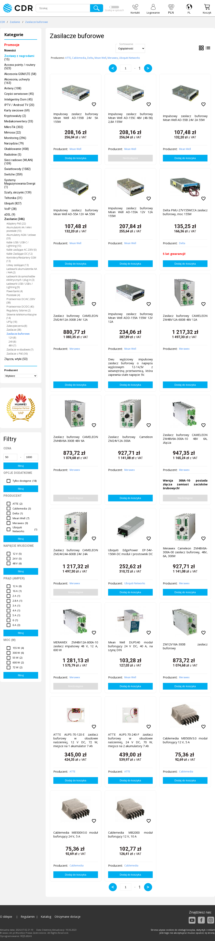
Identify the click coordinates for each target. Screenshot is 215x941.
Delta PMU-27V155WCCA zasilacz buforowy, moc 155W (185, 212)
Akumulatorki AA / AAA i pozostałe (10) (19, 229)
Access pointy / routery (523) (19, 66)
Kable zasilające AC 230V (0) (21, 249)
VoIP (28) (10, 209)
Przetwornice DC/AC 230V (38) (20, 300)
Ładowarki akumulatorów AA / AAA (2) (21, 270)
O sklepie (6, 917)
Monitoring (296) (15, 138)
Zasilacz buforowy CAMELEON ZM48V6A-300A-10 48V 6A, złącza (185, 438)
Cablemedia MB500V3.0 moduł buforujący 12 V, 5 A (185, 740)
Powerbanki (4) (14, 291)
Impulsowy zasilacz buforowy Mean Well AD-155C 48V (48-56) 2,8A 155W (130, 118)
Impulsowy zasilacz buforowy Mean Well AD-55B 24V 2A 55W (185, 118)
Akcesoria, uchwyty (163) (17, 81)
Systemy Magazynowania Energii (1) (19, 183)
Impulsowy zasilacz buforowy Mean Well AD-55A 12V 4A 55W (75, 212)
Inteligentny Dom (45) (18, 99)
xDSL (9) (9, 214)
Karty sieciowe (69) (17, 110)
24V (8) (12, 341)
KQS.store (26, 936)
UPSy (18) (11, 322)
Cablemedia (79, 58)
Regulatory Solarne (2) (18, 310)
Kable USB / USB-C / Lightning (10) (17, 244)
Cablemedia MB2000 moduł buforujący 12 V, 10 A (130, 834)
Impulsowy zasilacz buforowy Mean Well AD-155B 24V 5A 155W (75, 118)
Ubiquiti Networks (129, 58)
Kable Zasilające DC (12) (19, 253)
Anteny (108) (12, 88)
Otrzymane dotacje (68, 917)
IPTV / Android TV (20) (19, 105)
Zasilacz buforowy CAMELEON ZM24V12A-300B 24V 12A (75, 317)
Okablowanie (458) (16, 149)
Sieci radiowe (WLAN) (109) (18, 161)
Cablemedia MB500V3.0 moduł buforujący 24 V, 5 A (75, 834)
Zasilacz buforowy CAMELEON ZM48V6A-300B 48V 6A (75, 439)
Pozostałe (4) (13, 295)
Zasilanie (15, 22)
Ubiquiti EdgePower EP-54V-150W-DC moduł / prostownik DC (130, 552)
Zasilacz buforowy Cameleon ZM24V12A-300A (130, 439)
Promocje (11, 45)
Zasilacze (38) (13, 329)
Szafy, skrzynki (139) (17, 192)
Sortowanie (126, 44)
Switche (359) (13, 174)
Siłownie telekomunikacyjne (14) (21, 316)
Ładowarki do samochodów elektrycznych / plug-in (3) (20, 278)
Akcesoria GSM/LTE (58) (20, 74)
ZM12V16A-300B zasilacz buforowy (185, 646)
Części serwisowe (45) (19, 94)
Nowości (10, 50)
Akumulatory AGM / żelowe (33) (21, 236)
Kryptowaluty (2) (15, 116)
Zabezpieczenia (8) (16, 326)
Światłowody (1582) (17, 169)
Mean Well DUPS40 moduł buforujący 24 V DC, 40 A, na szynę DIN (130, 646)
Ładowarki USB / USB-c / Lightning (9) (19, 285)
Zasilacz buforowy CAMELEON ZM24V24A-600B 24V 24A (75, 552)
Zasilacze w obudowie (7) (19, 349)
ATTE (68, 58)
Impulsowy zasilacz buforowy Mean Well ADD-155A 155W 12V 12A (130, 318)
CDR (2, 22)
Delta (90, 58)
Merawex (113, 58)
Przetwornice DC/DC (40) (20, 306)
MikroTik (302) (13, 127)
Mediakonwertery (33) (18, 121)
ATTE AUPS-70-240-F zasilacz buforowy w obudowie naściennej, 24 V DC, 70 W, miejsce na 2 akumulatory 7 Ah (130, 739)
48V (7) (12, 345)
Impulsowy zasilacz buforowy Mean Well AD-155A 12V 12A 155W (130, 212)
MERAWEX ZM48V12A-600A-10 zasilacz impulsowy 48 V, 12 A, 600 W (75, 646)
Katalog (46, 917)
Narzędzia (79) (14, 143)
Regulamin (28, 917)
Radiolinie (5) (12, 154)
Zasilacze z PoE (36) (17, 353)
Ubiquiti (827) (13, 203)
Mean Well (100, 58)
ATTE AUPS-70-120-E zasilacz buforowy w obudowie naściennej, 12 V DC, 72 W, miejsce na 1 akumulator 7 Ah (75, 739)
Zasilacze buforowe (36, 22)
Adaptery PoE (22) (16, 223)
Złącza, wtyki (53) (16, 359)
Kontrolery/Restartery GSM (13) (21, 259)
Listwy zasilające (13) (17, 265)
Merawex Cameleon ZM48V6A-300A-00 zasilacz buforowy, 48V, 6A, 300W (185, 552)
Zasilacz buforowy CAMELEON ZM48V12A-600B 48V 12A (185, 317)
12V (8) (12, 337)
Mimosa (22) (12, 132)
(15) (19, 57)
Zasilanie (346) (14, 219)
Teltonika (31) (13, 198)
